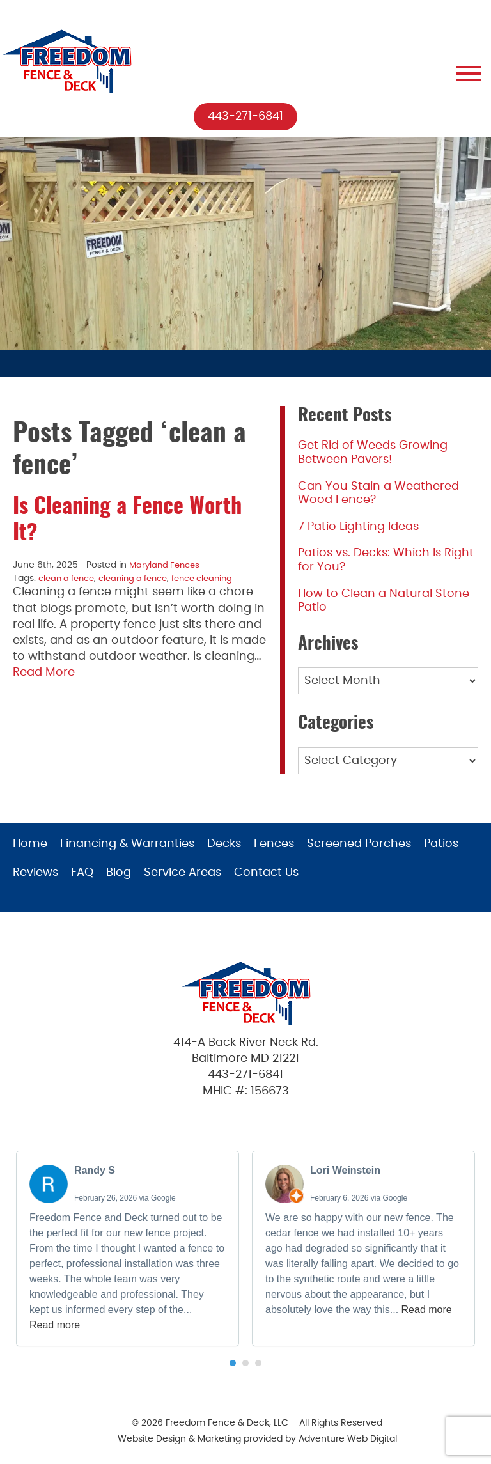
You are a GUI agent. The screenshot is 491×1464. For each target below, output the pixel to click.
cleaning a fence (142, 578)
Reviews (35, 872)
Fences (274, 844)
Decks (224, 844)
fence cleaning (218, 578)
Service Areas (182, 872)
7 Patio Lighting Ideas (358, 527)
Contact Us (266, 872)
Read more (54, 1325)
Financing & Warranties (127, 844)
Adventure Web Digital (348, 1439)
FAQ (82, 872)
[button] (233, 1363)
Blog (118, 872)
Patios (441, 844)
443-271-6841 (245, 116)
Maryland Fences (167, 565)
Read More (44, 672)
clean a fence (69, 578)
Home (30, 844)
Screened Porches (359, 844)
